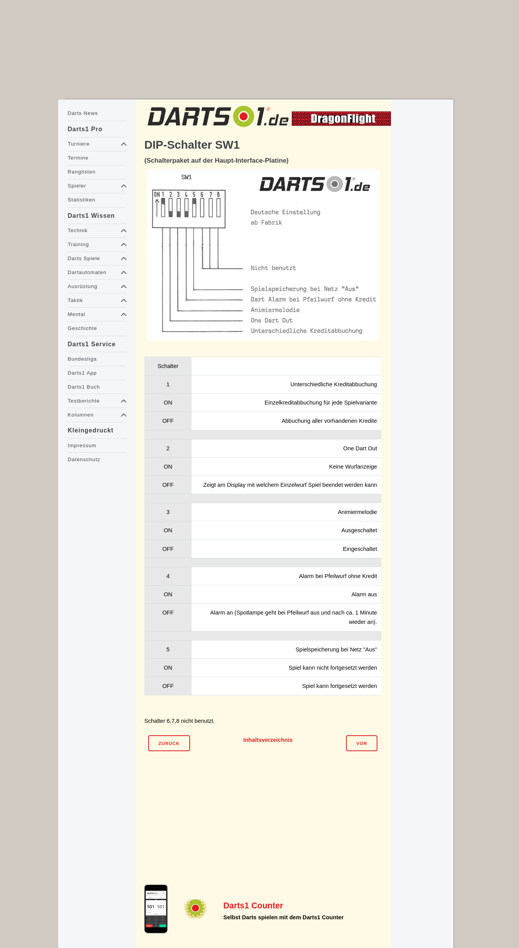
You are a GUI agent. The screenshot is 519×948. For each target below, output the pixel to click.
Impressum (81, 445)
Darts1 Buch (83, 387)
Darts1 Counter (253, 905)
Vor (361, 743)
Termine (77, 158)
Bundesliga (82, 359)
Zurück (169, 743)
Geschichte (82, 328)
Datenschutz (83, 459)
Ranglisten (81, 172)
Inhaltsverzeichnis (267, 740)
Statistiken (81, 200)
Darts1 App (82, 373)
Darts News (82, 113)
